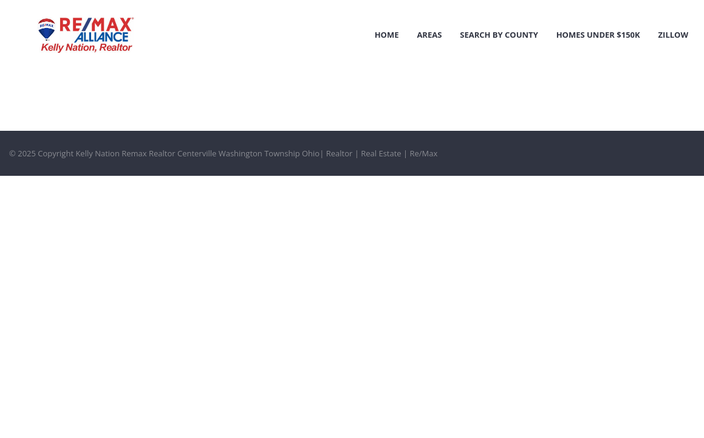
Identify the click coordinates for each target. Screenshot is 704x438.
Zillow (673, 34)
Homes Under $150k (598, 34)
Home (387, 34)
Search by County (499, 34)
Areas (429, 34)
